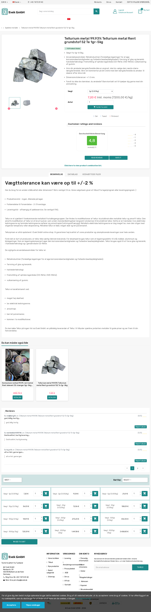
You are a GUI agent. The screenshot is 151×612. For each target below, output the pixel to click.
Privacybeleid (69, 569)
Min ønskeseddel (87, 590)
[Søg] (68, 11)
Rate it (118, 158)
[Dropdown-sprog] (17, 2)
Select (128, 480)
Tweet (103, 116)
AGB (66, 573)
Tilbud (50, 563)
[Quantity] (37, 493)
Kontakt (119, 2)
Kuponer (84, 586)
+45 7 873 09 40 (35, 2)
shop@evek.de (21, 580)
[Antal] (100, 102)
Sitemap (51, 577)
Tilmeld (140, 568)
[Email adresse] (113, 568)
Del (96, 116)
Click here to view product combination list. (83, 166)
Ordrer (83, 571)
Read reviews (97, 158)
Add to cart (46, 493)
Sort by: (117, 480)
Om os (108, 2)
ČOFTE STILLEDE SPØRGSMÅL (138, 2)
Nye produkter (53, 567)
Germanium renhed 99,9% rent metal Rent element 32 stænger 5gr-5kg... (17, 384)
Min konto (98, 2)
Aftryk (66, 581)
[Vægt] (100, 91)
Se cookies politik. (83, 598)
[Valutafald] (4, 2)
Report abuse (141, 427)
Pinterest (114, 116)
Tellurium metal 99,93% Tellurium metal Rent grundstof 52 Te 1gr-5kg (52, 384)
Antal (70, 102)
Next (143, 468)
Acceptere (11, 605)
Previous (127, 468)
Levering (67, 559)
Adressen (84, 582)
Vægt (70, 91)
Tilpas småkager (33, 605)
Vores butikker (53, 559)
